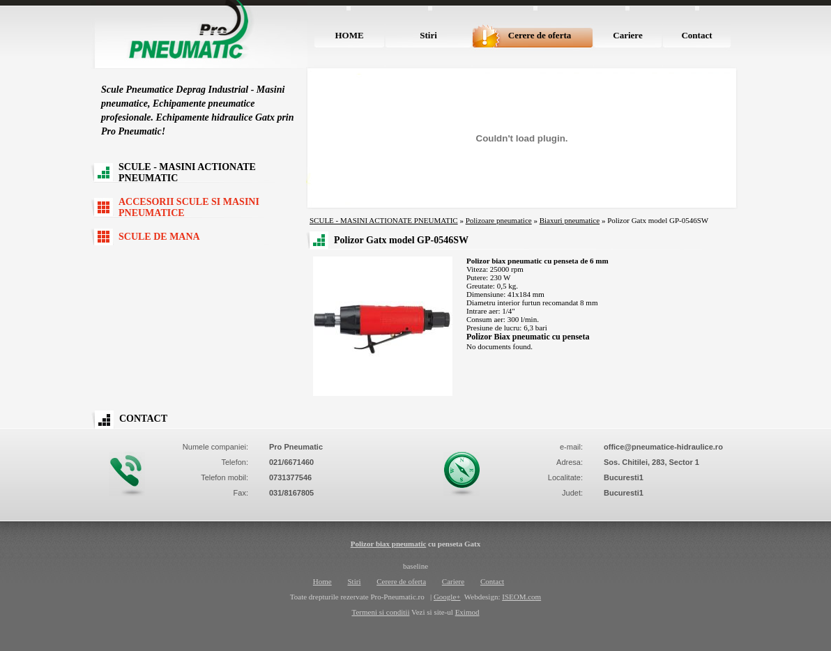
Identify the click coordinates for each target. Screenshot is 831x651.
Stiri (428, 35)
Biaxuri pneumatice (570, 220)
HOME (349, 35)
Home (322, 581)
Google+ (447, 596)
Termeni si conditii (381, 612)
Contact (696, 35)
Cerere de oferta (539, 35)
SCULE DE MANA (159, 236)
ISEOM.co (518, 596)
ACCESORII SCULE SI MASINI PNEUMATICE (189, 207)
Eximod (467, 612)
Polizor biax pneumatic (389, 543)
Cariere (627, 35)
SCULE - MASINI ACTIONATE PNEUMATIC (187, 172)
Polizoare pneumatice (499, 220)
